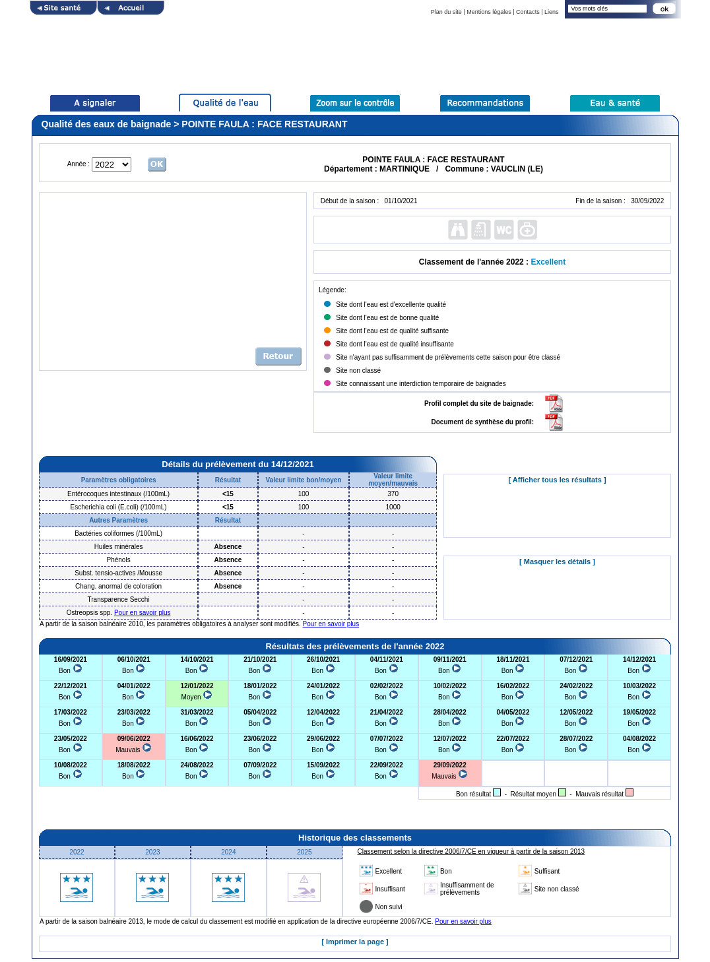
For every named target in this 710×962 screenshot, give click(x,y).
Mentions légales (489, 12)
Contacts (528, 12)
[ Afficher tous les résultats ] (557, 480)
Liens (551, 12)
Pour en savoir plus (142, 612)
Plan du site (446, 12)
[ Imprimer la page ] (354, 942)
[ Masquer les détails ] (557, 561)
